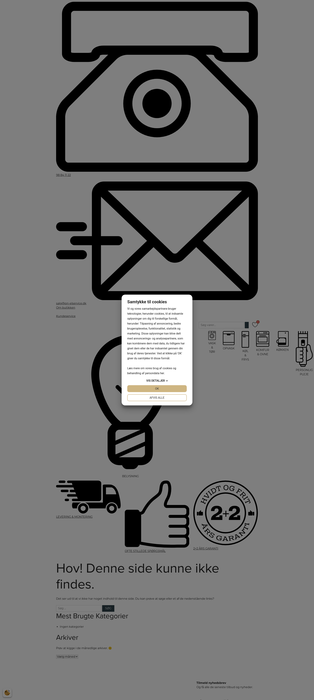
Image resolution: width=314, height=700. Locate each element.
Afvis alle (157, 397)
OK (157, 388)
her (162, 373)
